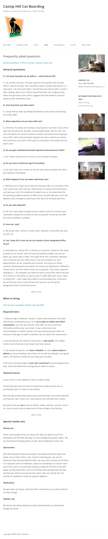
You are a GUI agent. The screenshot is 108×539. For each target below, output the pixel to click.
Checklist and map (85, 105)
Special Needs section (32, 156)
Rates (36, 45)
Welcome (7, 45)
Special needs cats (44, 63)
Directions (86, 45)
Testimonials (59, 45)
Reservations (22, 45)
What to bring (28, 63)
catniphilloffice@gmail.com (94, 86)
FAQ (46, 45)
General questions (11, 63)
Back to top (36, 291)
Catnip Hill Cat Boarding (23, 6)
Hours (73, 45)
